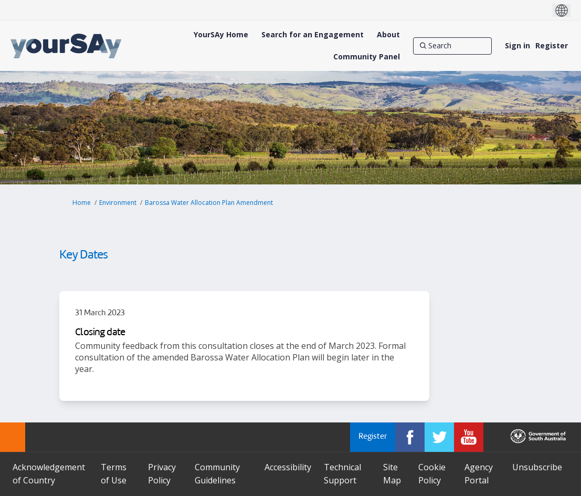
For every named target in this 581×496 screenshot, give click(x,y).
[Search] (452, 45)
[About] (388, 35)
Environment (117, 202)
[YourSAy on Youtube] (468, 437)
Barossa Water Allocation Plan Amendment (209, 202)
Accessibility (288, 467)
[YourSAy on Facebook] (410, 437)
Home (81, 202)
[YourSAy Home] (221, 35)
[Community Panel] (367, 57)
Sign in (517, 45)
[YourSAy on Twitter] (439, 437)
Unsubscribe (537, 467)
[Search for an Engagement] (312, 35)
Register (551, 45)
